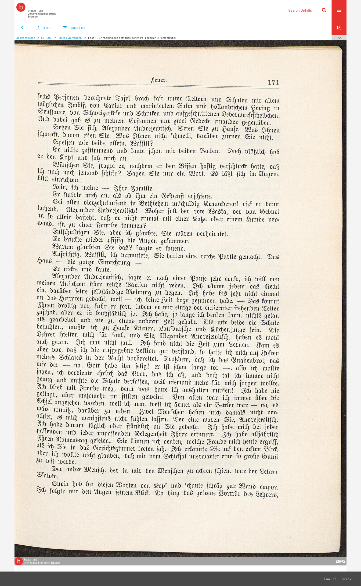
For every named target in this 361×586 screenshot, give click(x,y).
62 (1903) (46, 37)
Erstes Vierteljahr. (70, 37)
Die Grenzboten (25, 37)
